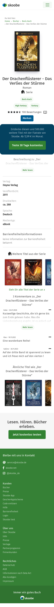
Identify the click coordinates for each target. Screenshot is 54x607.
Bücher (16, 21)
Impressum (8, 581)
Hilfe (5, 507)
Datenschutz (9, 565)
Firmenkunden (10, 552)
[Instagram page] (27, 473)
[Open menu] (47, 5)
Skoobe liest (9, 519)
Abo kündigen (9, 577)
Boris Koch (27, 21)
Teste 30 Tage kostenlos (27, 145)
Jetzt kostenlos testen (27, 434)
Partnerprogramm (11, 548)
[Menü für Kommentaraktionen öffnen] (50, 310)
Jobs (5, 536)
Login (5, 515)
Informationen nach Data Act (17, 573)
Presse (6, 540)
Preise (6, 491)
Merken (27, 118)
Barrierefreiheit (10, 511)
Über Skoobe (9, 532)
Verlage (6, 544)
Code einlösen (10, 503)
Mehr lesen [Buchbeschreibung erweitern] (28, 170)
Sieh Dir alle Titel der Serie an (27, 289)
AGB (5, 569)
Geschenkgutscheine (13, 499)
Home (7, 21)
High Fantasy (21, 106)
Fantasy (34, 106)
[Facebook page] (27, 468)
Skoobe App (8, 495)
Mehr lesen (28, 327)
